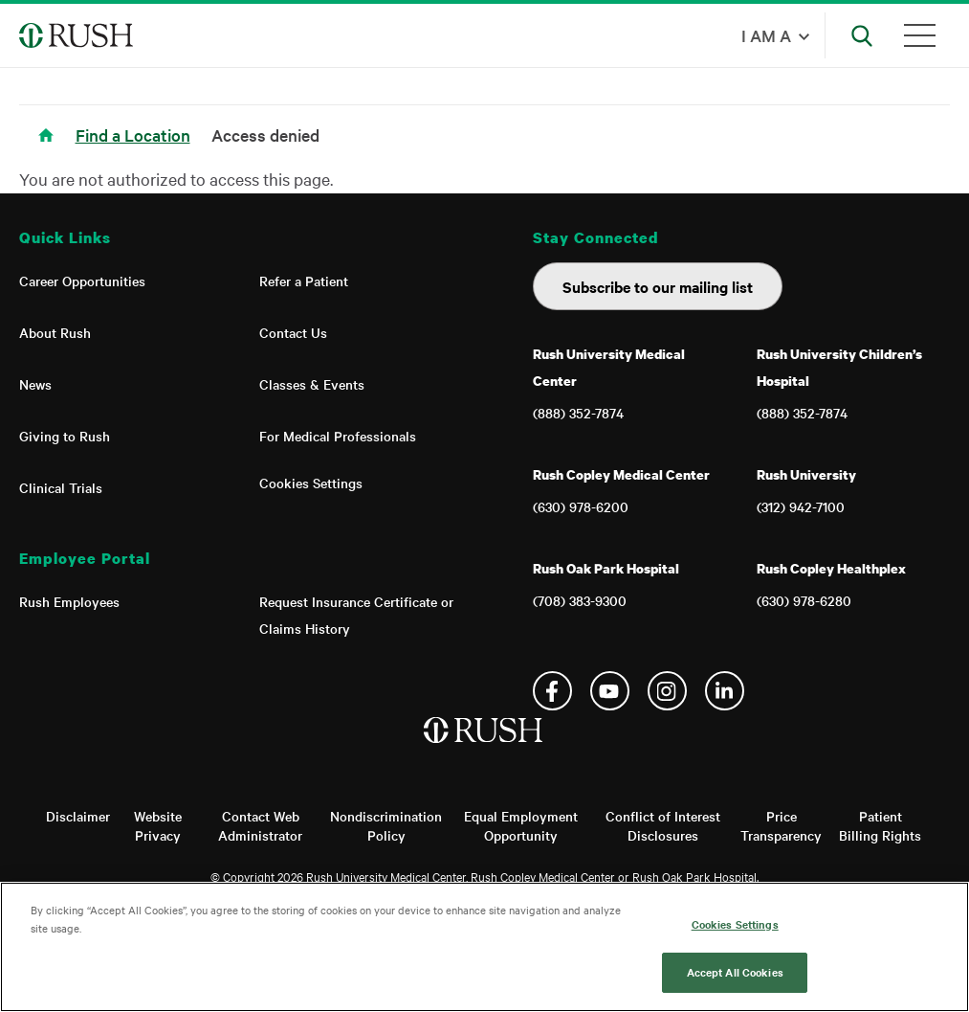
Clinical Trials (60, 487)
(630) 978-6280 (804, 600)
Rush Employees (69, 601)
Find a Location (133, 135)
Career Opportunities (82, 280)
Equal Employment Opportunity (521, 825)
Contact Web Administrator (260, 825)
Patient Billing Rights (880, 825)
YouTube (609, 690)
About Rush (55, 332)
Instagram (667, 690)
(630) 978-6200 (580, 506)
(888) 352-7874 (578, 412)
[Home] (484, 749)
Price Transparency (781, 825)
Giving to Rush (64, 435)
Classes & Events (311, 384)
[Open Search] (862, 35)
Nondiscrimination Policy (386, 825)
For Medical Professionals (337, 435)
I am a (766, 35)
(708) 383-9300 (580, 600)
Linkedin (724, 690)
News (35, 384)
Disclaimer (78, 815)
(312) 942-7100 (801, 506)
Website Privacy (158, 825)
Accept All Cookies (735, 971)
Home (49, 147)
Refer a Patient (303, 280)
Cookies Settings (311, 482)
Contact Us (293, 332)
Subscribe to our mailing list (657, 286)
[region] (484, 947)
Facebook (552, 690)
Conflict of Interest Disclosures (663, 825)
